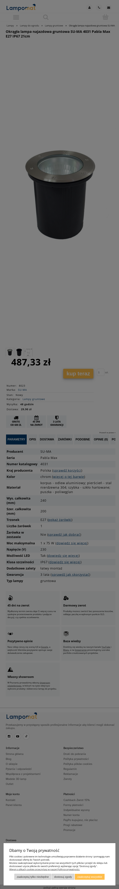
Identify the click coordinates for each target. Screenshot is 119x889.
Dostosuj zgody (63, 876)
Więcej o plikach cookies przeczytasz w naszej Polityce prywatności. (44, 869)
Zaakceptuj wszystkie (89, 876)
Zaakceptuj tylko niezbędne (33, 876)
